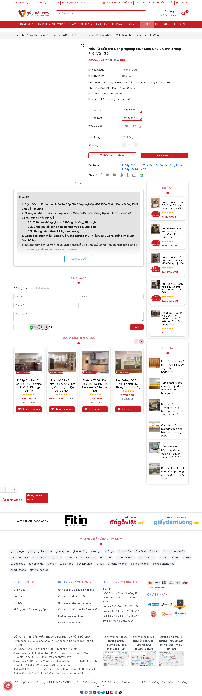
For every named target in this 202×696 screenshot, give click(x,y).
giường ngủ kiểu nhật (39, 551)
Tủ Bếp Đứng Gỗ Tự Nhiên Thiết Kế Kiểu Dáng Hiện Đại (173, 260)
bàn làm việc (84, 564)
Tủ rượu (162, 24)
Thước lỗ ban (125, 3)
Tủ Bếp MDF (139, 169)
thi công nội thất (117, 564)
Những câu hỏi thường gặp (29, 609)
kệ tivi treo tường (86, 557)
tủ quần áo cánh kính (146, 551)
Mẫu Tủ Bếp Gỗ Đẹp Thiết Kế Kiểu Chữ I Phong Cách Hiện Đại (128, 384)
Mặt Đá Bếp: (95, 125)
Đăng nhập (165, 3)
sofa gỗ (109, 551)
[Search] (143, 13)
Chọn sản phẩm (29, 409)
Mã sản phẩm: (96, 76)
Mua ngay (164, 155)
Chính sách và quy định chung (76, 590)
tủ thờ (175, 557)
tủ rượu (99, 564)
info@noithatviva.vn (74, 3)
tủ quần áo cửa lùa (174, 551)
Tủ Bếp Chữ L (69, 35)
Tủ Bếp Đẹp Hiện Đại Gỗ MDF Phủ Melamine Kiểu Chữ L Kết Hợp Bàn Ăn (29, 385)
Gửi (137, 327)
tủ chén (51, 564)
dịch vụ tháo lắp (39, 570)
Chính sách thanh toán (72, 596)
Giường (59, 24)
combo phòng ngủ (163, 564)
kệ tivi (69, 557)
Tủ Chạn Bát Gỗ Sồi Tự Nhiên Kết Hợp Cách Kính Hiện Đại (171, 233)
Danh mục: (94, 165)
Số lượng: (94, 145)
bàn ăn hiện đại (125, 557)
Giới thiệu (140, 3)
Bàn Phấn (102, 24)
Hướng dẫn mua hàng (71, 616)
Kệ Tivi (86, 24)
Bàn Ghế (43, 24)
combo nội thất (140, 564)
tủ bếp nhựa (36, 564)
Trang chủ (19, 35)
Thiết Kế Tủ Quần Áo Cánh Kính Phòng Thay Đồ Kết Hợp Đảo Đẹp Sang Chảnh (172, 319)
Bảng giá (111, 3)
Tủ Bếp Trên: (95, 110)
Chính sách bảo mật (70, 622)
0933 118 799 (51, 3)
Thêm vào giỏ (13, 499)
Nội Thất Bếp (37, 35)
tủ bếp (187, 557)
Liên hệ (17, 596)
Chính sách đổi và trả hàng (74, 603)
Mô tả (78, 183)
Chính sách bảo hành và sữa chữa (78, 609)
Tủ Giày (118, 24)
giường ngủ (17, 551)
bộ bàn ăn (106, 557)
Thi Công (179, 24)
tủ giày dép (66, 564)
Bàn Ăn (133, 24)
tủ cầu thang (18, 570)
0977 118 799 (34, 3)
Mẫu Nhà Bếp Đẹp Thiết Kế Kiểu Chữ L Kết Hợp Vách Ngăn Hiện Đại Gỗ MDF (61, 385)
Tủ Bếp (147, 24)
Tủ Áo (73, 24)
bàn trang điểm (20, 557)
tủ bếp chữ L (18, 564)
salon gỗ (96, 551)
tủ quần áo (124, 551)
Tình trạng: (95, 137)
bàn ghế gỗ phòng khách (47, 557)
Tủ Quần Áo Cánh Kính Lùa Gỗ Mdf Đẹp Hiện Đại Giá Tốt (172, 288)
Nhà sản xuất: (96, 69)
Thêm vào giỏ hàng (112, 155)
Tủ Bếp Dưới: (95, 118)
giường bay (62, 551)
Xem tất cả (78, 258)
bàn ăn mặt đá (146, 557)
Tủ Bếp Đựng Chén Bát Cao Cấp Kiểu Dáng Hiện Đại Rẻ (173, 205)
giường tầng (80, 551)
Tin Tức (151, 3)
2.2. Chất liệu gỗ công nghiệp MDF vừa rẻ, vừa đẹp (62, 227)
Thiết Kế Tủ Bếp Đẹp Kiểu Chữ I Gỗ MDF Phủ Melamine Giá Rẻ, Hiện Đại (95, 385)
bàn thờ (163, 557)
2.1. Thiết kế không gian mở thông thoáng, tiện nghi (62, 222)
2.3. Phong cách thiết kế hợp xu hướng (53, 231)
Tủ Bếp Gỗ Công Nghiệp (170, 165)
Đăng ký (182, 3)
